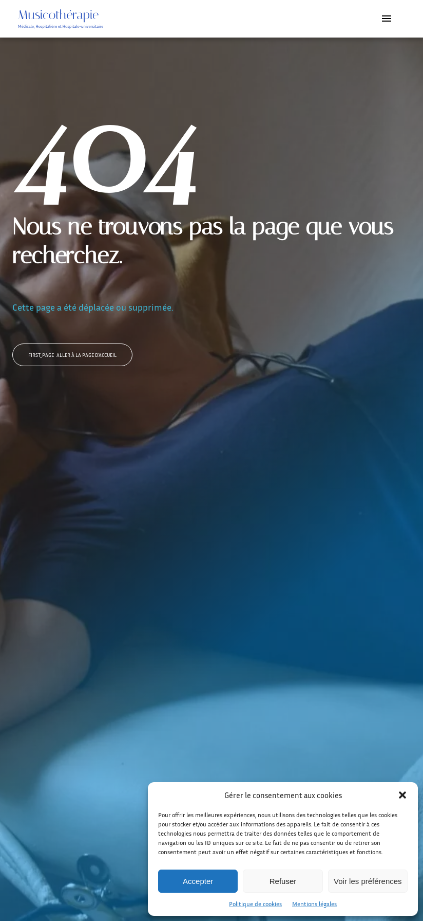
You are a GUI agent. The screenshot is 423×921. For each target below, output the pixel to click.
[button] (402, 795)
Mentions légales (314, 904)
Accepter (198, 881)
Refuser (283, 881)
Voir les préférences (368, 881)
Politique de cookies (255, 904)
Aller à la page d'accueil (72, 355)
